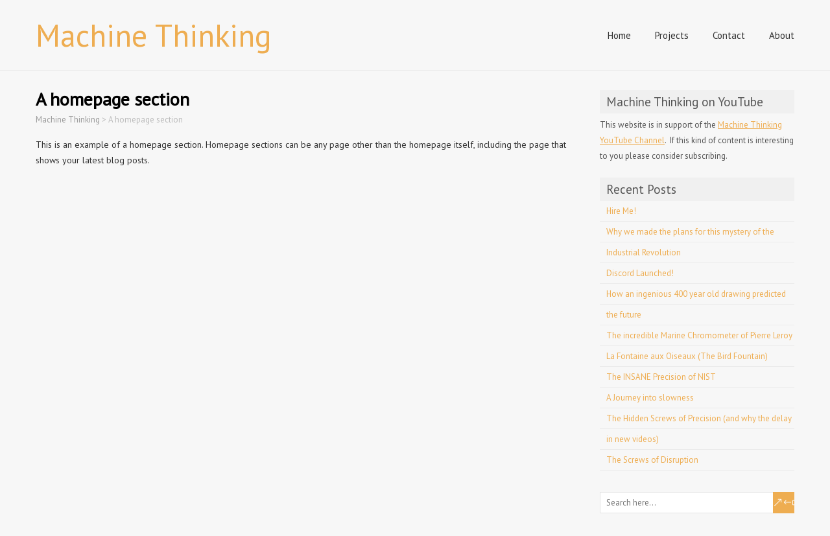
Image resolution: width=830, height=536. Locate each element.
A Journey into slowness (650, 397)
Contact (729, 35)
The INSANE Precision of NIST (661, 376)
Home (619, 35)
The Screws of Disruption (652, 459)
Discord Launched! (640, 273)
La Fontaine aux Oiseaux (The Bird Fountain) (687, 356)
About (781, 35)
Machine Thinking (154, 35)
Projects (672, 35)
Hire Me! (621, 210)
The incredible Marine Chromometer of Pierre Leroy (699, 335)
